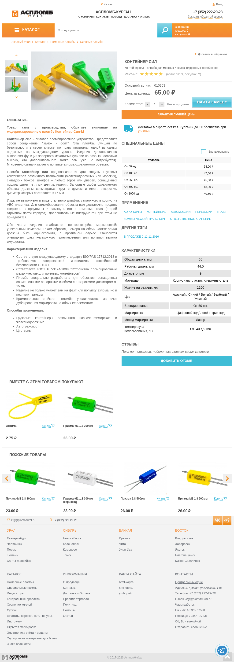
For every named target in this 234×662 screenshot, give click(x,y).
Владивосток (184, 538)
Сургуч (12, 610)
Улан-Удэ (125, 549)
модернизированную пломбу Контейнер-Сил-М (45, 131)
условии (144, 131)
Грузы (221, 211)
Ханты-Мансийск (19, 561)
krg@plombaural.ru (23, 520)
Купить (46, 425)
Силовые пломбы (91, 42)
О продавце (71, 582)
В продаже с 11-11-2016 (141, 236)
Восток (181, 530)
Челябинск (14, 544)
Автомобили (181, 211)
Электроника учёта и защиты (27, 632)
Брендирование (218, 151)
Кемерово (70, 549)
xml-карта (126, 587)
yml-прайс (126, 593)
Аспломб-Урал (20, 42)
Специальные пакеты (22, 587)
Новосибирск (72, 538)
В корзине (182, 27)
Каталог (40, 42)
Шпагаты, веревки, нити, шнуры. (30, 616)
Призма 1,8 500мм (133, 498)
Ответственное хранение (190, 219)
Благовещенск (185, 555)
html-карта (126, 582)
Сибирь (70, 530)
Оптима (11, 425)
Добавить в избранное (212, 54)
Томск (67, 555)
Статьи (68, 616)
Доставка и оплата (137, 16)
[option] (74, 80)
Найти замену (212, 102)
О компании (86, 16)
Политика (70, 604)
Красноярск (71, 544)
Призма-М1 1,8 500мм (193, 498)
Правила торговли (76, 599)
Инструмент (15, 621)
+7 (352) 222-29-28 (208, 12)
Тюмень (12, 555)
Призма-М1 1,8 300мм (78, 425)
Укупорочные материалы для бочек (32, 638)
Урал (11, 530)
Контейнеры (156, 211)
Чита (122, 544)
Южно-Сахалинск (187, 561)
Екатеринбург (16, 538)
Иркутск (124, 538)
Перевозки (203, 211)
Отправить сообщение (191, 627)
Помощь (116, 16)
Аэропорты (133, 211)
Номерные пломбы (62, 42)
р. (190, 34)
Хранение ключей (19, 604)
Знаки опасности (19, 644)
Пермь (11, 549)
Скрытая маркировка (22, 627)
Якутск (180, 549)
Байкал (125, 530)
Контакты (102, 16)
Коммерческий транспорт (144, 219)
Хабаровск (182, 544)
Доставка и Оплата (76, 593)
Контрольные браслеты (23, 599)
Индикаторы (15, 593)
